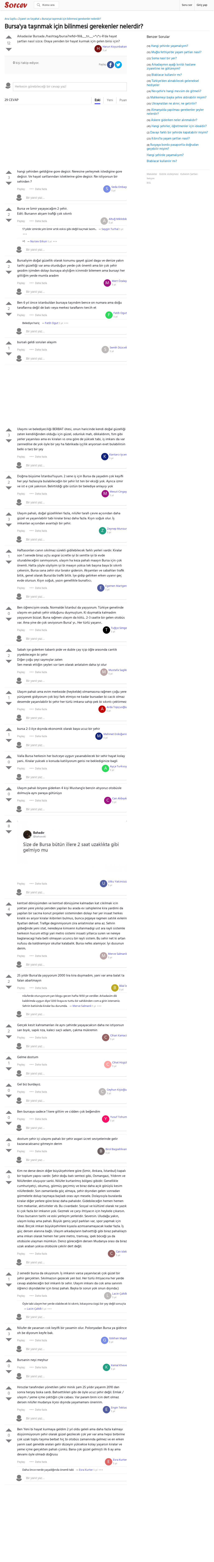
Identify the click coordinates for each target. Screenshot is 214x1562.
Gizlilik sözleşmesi (168, 174)
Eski (97, 100)
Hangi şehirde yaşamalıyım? (169, 46)
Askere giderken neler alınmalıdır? (174, 120)
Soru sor (187, 5)
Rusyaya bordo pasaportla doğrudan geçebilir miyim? (173, 147)
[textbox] (70, 86)
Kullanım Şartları (189, 174)
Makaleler (152, 174)
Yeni (110, 100)
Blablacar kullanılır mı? (167, 74)
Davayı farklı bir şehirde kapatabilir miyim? (179, 132)
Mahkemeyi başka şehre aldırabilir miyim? (178, 97)
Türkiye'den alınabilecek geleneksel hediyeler (173, 83)
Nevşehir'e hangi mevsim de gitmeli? (176, 91)
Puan (123, 100)
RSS (149, 183)
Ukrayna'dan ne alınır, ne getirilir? (174, 103)
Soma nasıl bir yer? (164, 58)
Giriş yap (202, 5)
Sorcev (30, 5)
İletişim (150, 179)
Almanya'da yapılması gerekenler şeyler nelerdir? (175, 112)
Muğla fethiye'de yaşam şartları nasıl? (176, 52)
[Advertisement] (66, 137)
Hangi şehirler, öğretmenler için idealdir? (179, 126)
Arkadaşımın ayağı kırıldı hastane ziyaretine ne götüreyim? (171, 66)
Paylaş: (21, 189)
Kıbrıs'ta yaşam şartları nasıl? (171, 138)
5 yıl (105, 50)
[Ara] (46, 4)
